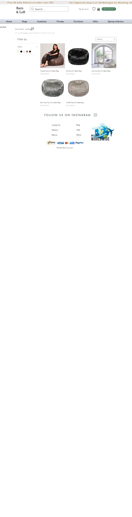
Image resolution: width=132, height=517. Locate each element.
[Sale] (78, 130)
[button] (24, 21)
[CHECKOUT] (109, 9)
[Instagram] (95, 115)
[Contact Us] (56, 125)
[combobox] (106, 39)
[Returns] (54, 135)
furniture (25, 33)
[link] (98, 9)
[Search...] (49, 9)
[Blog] (78, 125)
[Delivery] (55, 130)
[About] (78, 135)
